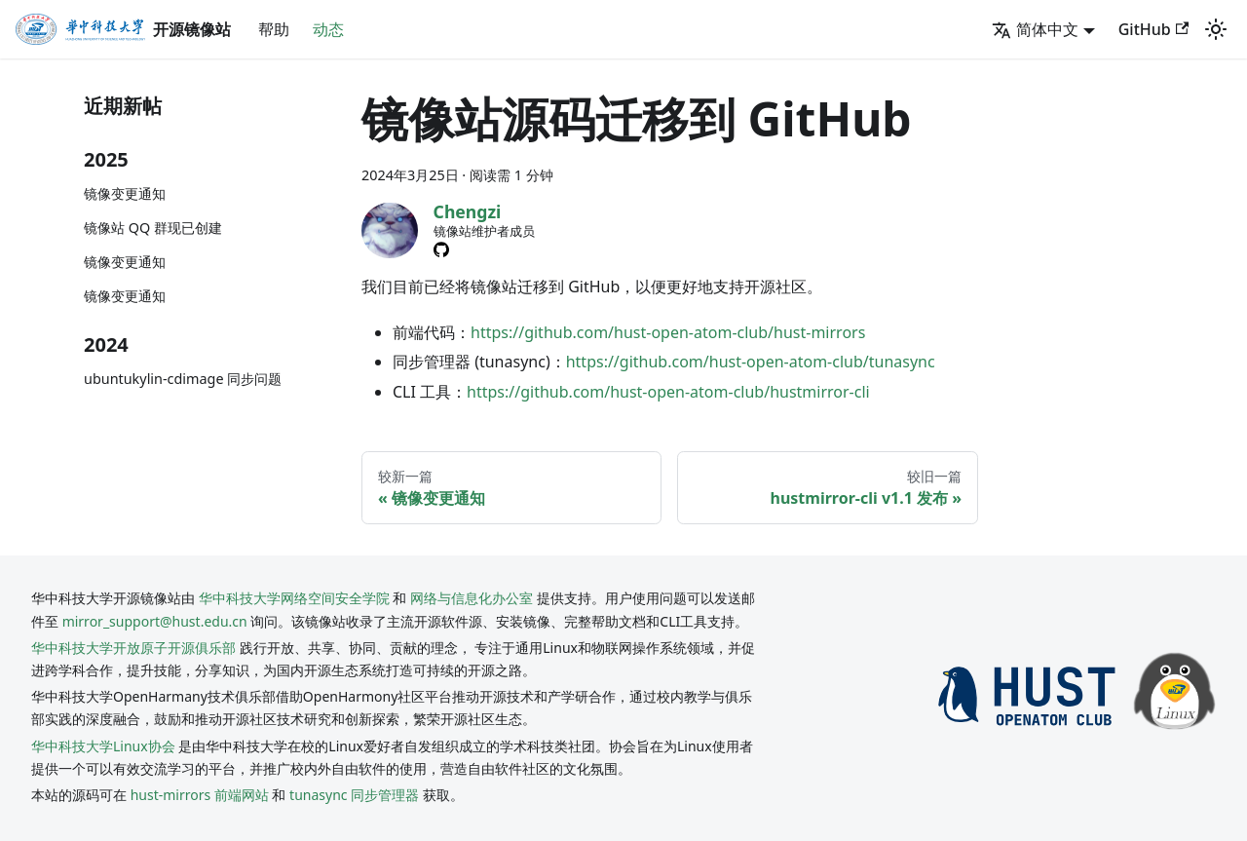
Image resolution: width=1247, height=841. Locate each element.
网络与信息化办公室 (471, 598)
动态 (328, 29)
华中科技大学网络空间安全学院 (294, 598)
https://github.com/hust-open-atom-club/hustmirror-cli (668, 391)
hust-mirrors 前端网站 (200, 794)
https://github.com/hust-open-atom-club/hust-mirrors (668, 332)
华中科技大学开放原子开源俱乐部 (133, 647)
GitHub (1153, 29)
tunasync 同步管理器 (354, 794)
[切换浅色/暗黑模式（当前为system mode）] (1215, 29)
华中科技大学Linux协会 (104, 746)
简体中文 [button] (1035, 29)
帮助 (273, 29)
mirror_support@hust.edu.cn (154, 621)
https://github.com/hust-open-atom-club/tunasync (750, 361)
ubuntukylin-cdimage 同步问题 (183, 378)
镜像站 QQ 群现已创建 (153, 227)
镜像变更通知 (125, 193)
